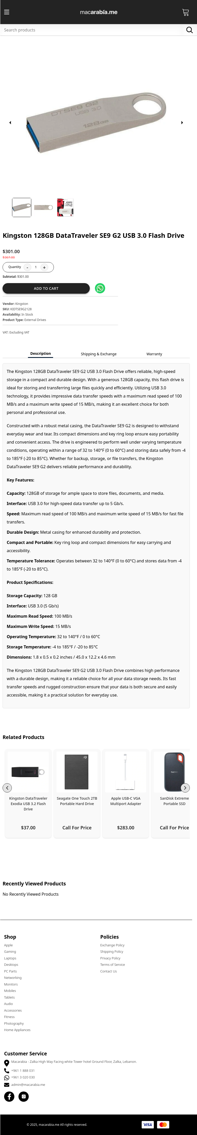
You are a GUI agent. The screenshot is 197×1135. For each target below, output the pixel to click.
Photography (16, 1023)
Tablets (11, 997)
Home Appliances (19, 1029)
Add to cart (48, 288)
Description (43, 353)
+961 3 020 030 (25, 1077)
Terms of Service (115, 964)
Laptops (12, 958)
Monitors (13, 984)
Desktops (13, 964)
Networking (15, 977)
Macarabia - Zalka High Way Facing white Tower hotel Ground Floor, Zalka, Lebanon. (76, 1061)
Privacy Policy (113, 958)
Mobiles (12, 990)
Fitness (11, 1016)
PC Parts (12, 971)
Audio (10, 1003)
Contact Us (111, 971)
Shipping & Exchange (101, 353)
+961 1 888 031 (25, 1070)
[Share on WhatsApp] (102, 288)
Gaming (12, 951)
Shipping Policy (114, 951)
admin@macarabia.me (30, 1084)
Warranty (156, 353)
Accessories (15, 1010)
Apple (10, 945)
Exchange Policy (115, 945)
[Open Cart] (188, 12)
